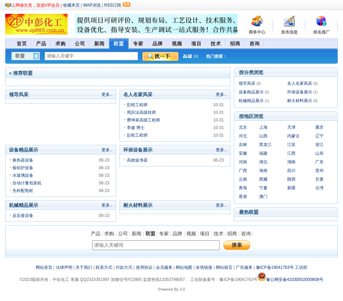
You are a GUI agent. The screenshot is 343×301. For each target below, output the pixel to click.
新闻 (136, 233)
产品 (95, 233)
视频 (191, 233)
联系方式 (104, 267)
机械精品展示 (251, 100)
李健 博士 (135, 127)
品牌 (177, 233)
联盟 (150, 233)
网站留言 (224, 267)
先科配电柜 (22, 190)
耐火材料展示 (299, 100)
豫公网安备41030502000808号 (290, 279)
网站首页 (44, 267)
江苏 (291, 144)
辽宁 (319, 136)
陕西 (291, 179)
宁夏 (263, 187)
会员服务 (164, 267)
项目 (205, 233)
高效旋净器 (137, 160)
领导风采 (247, 83)
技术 (218, 233)
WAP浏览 (92, 5)
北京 (243, 127)
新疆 (291, 187)
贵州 (319, 170)
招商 (232, 233)
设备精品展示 (251, 92)
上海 (263, 127)
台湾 (319, 187)
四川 (291, 170)
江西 (291, 153)
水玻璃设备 (22, 175)
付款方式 (124, 267)
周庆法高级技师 (141, 112)
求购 (109, 233)
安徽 (243, 153)
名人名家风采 (299, 83)
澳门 (263, 196)
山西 (263, 136)
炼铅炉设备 (22, 167)
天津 (291, 127)
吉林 (243, 144)
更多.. (107, 94)
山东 (319, 153)
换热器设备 (22, 160)
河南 (243, 161)
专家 (164, 233)
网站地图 (184, 267)
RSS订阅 (112, 5)
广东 (319, 161)
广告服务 (244, 267)
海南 (263, 170)
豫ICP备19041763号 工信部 (282, 267)
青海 (243, 187)
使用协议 (144, 267)
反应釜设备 (22, 215)
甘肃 (319, 179)
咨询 (246, 233)
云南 (243, 179)
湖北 (263, 161)
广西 (243, 170)
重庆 (319, 127)
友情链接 (204, 267)
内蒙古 (293, 136)
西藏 (263, 179)
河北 (243, 136)
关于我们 (84, 267)
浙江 (319, 144)
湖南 (291, 161)
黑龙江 (265, 144)
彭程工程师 (137, 104)
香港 (243, 196)
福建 (263, 153)
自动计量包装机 (27, 183)
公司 (123, 233)
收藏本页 (71, 5)
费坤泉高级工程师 (143, 120)
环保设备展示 (299, 92)
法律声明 (64, 267)
